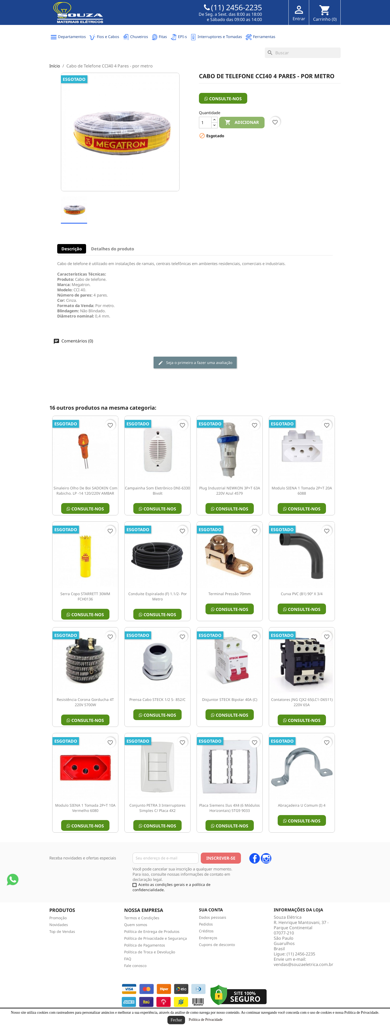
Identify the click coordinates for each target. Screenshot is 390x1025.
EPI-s (178, 37)
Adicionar (242, 122)
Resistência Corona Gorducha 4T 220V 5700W (85, 702)
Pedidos (206, 924)
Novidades (58, 924)
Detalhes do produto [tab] (112, 249)
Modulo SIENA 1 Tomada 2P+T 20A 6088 (302, 490)
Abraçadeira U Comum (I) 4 (301, 805)
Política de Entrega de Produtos (152, 931)
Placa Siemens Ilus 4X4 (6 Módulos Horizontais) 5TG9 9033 (229, 808)
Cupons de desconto (217, 944)
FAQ (127, 958)
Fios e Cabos (104, 37)
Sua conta (211, 910)
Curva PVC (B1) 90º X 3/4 (302, 593)
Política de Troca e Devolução (149, 951)
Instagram (266, 858)
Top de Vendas (62, 931)
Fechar (176, 1020)
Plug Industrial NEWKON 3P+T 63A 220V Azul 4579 (229, 490)
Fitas (159, 37)
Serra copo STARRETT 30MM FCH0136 (85, 596)
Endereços (208, 937)
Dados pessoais (212, 917)
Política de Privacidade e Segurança (155, 938)
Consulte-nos (223, 99)
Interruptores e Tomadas (216, 37)
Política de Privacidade (206, 1020)
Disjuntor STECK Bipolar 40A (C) (229, 699)
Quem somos (135, 924)
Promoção (58, 917)
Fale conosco (135, 965)
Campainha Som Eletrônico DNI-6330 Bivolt (157, 490)
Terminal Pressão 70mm (229, 593)
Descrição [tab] (71, 249)
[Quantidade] (205, 122)
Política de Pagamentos (144, 945)
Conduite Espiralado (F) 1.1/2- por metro (157, 596)
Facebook (255, 858)
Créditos (206, 930)
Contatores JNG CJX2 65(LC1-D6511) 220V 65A (302, 702)
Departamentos (68, 37)
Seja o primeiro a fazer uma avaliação (195, 363)
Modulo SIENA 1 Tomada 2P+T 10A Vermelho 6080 (85, 808)
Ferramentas (260, 37)
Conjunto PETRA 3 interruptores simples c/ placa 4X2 (157, 808)
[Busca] (303, 52)
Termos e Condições (141, 917)
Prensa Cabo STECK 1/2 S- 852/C (157, 699)
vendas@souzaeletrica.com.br (303, 964)
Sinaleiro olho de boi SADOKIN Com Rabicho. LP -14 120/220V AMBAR (85, 490)
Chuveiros (135, 37)
